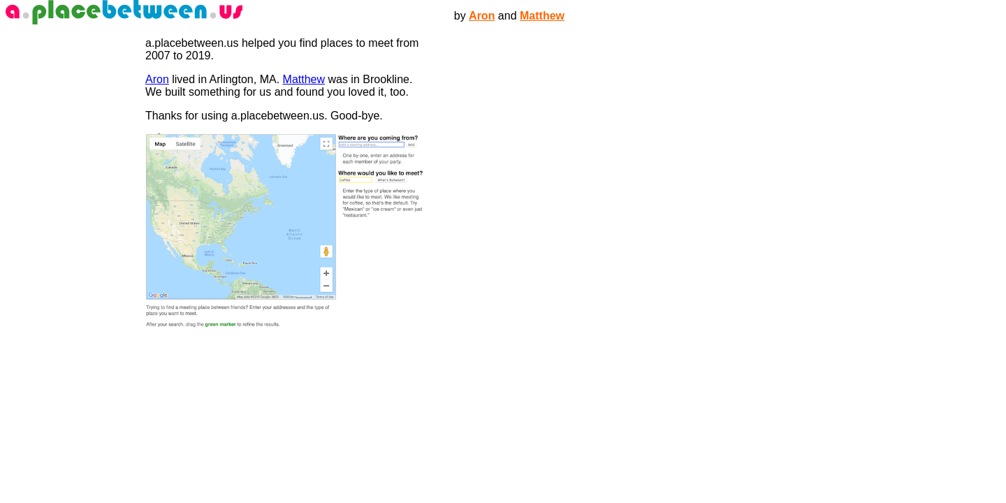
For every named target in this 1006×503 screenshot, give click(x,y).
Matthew (542, 16)
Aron (482, 16)
